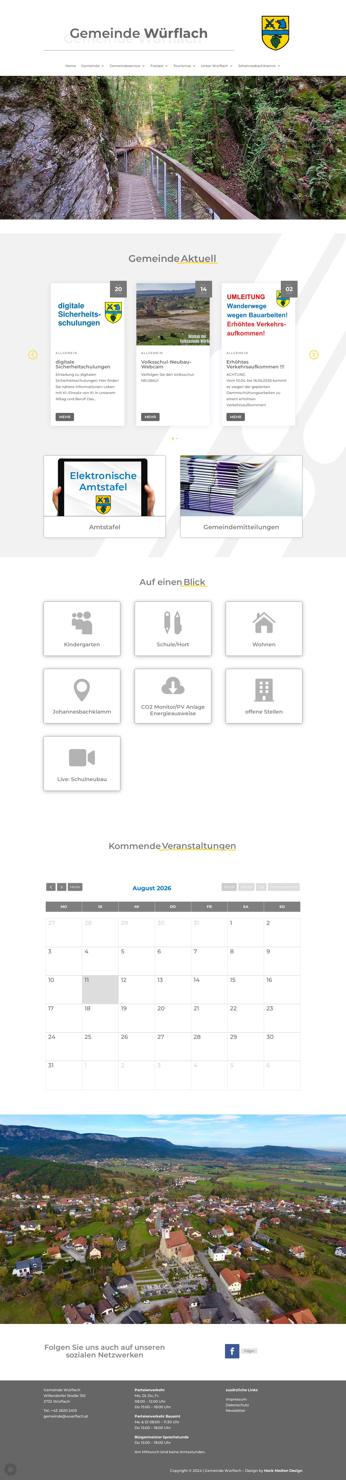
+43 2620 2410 (64, 1410)
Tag (261, 887)
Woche (246, 887)
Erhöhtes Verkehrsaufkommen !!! (255, 362)
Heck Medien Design (283, 1470)
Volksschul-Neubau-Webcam (166, 362)
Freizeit (156, 66)
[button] (313, 353)
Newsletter (235, 1410)
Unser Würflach (214, 66)
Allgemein (66, 351)
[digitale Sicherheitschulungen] (87, 312)
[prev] (51, 887)
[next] (61, 887)
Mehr (64, 415)
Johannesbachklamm (257, 66)
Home (70, 66)
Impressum (236, 1399)
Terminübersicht (284, 887)
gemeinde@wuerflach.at (66, 1416)
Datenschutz (237, 1405)
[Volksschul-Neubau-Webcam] (173, 312)
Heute (75, 887)
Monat (229, 887)
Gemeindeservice (125, 66)
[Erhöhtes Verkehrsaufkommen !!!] (258, 312)
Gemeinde (90, 66)
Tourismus (182, 66)
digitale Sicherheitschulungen (83, 362)
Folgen (249, 1351)
